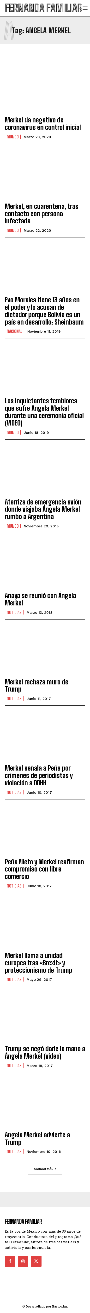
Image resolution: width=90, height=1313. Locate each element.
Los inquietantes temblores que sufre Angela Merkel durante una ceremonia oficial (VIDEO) (44, 412)
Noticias (14, 612)
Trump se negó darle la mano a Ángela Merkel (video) (45, 1052)
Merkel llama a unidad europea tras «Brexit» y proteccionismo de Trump (38, 962)
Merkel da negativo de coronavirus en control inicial (43, 123)
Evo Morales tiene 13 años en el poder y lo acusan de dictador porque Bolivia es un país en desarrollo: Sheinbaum (44, 311)
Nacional (14, 331)
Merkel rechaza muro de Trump (36, 685)
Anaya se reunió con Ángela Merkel (40, 599)
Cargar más (45, 1169)
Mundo (13, 137)
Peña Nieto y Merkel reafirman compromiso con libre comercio (44, 869)
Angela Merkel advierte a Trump (37, 1138)
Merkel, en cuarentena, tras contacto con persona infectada (41, 213)
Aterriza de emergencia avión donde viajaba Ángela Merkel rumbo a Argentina (43, 509)
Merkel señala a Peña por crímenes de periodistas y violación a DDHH (39, 775)
